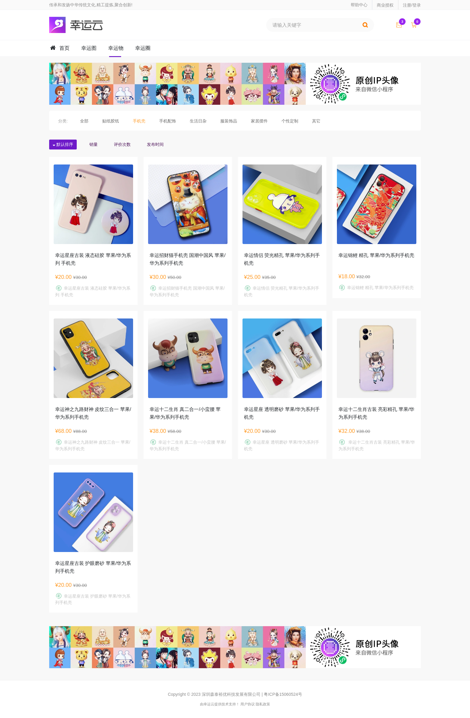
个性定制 (289, 121)
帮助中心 (359, 4)
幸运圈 (142, 48)
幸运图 (89, 48)
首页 (64, 48)
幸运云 (81, 25)
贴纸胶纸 (110, 121)
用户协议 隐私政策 (255, 704)
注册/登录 (412, 5)
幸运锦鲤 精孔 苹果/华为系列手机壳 (376, 255)
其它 (316, 121)
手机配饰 (167, 121)
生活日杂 (198, 121)
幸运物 (115, 48)
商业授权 (385, 5)
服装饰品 (228, 121)
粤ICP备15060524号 (283, 694)
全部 (84, 121)
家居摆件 (259, 121)
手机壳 (139, 121)
